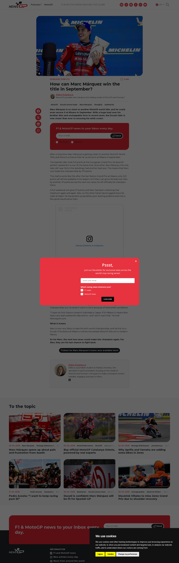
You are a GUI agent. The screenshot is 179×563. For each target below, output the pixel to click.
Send (116, 136)
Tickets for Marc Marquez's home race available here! (89, 350)
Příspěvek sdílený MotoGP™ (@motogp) (89, 278)
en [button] (159, 4)
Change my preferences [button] (127, 554)
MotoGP (48, 4)
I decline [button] (110, 554)
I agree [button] (100, 554)
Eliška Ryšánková (64, 95)
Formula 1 (36, 4)
